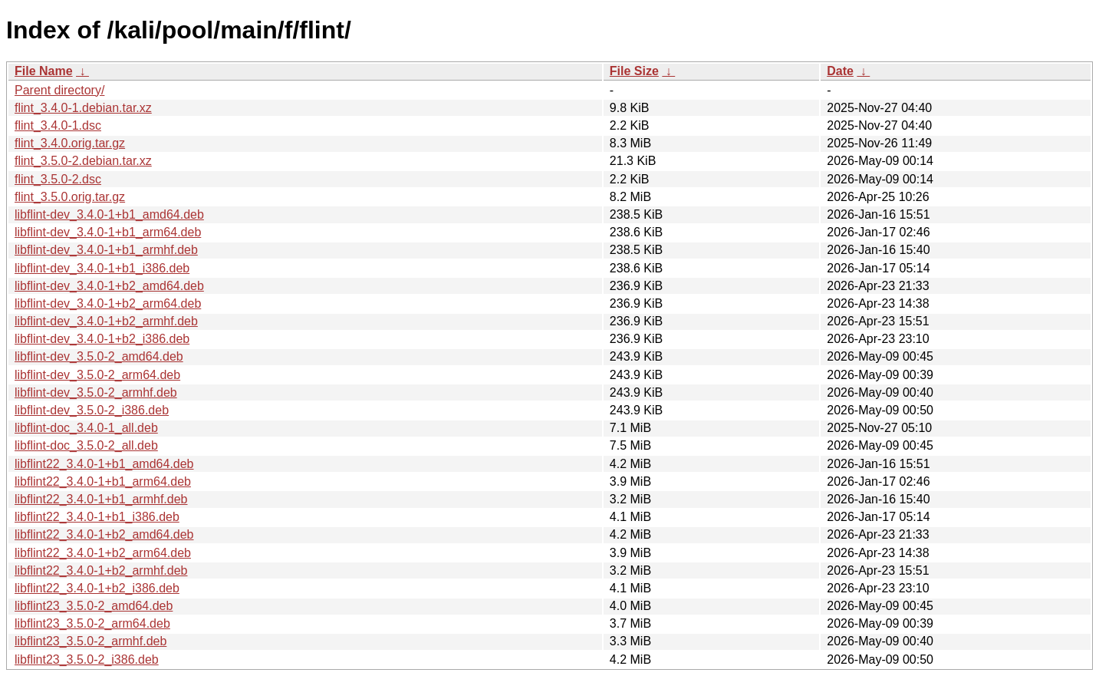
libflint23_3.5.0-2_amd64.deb (94, 605)
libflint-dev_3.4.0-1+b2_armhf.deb (106, 321)
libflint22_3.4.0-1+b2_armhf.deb (101, 570)
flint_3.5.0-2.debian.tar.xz (83, 160)
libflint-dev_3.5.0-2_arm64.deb (97, 374)
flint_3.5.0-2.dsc (58, 179)
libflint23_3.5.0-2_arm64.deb (92, 623)
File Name (44, 70)
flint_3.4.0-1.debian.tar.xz (83, 107)
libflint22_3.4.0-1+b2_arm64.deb (103, 552)
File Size (634, 70)
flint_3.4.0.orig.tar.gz (70, 143)
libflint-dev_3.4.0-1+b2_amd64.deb (109, 285)
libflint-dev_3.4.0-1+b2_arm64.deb (108, 303)
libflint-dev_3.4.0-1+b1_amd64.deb (109, 214)
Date (840, 70)
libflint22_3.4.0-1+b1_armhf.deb (101, 499)
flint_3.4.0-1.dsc (58, 125)
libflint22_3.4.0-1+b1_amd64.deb (104, 463)
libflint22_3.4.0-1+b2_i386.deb (97, 588)
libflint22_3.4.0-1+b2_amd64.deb (104, 534)
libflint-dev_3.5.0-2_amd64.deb (99, 356)
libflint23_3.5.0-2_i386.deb (87, 659)
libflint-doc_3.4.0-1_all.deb (86, 427)
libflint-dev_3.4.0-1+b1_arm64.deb (108, 232)
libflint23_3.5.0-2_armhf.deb (90, 641)
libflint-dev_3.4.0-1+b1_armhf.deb (106, 249)
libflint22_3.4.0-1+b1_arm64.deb (103, 481)
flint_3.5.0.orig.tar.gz (70, 196)
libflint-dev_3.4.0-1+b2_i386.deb (102, 338)
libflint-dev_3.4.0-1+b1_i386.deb (102, 268)
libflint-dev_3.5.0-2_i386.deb (92, 410)
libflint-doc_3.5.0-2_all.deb (86, 445)
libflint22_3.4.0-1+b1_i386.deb (97, 516)
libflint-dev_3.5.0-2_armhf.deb (96, 392)
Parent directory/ (59, 90)
